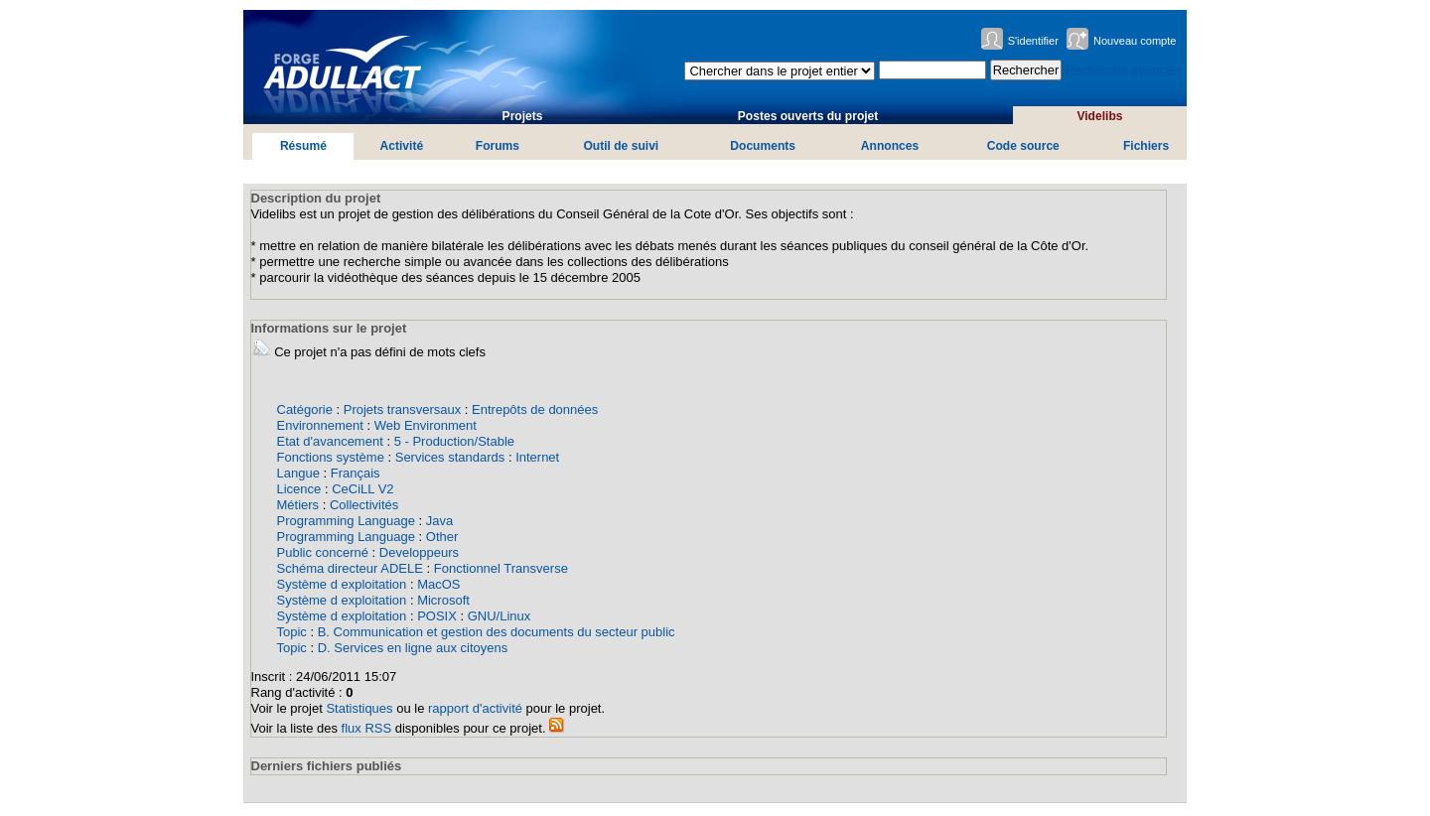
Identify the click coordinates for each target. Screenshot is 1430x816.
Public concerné (323, 552)
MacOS (438, 584)
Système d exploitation (342, 584)
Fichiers (1146, 146)
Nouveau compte (1135, 41)
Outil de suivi (620, 146)
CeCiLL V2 (362, 488)
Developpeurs (419, 552)
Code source (1023, 146)
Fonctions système (330, 457)
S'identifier (1033, 41)
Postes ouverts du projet (808, 116)
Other (442, 536)
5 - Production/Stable (454, 441)
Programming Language (346, 520)
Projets (522, 116)
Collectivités (364, 504)
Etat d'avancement (330, 441)
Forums (497, 146)
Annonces (890, 146)
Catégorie (305, 409)
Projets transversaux (403, 409)
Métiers (298, 504)
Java (439, 520)
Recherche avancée (1123, 70)
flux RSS (367, 728)
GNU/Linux (499, 616)
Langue (298, 473)
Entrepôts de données (535, 409)
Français (355, 473)
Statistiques (359, 708)
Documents (762, 146)
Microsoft (443, 600)
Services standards (450, 457)
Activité (402, 146)
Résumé (303, 146)
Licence (299, 488)
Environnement (320, 425)
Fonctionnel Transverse (501, 568)
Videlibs (1099, 116)
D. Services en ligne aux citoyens (412, 647)
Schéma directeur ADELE (350, 568)
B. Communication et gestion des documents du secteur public (496, 631)
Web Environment (425, 425)
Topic (292, 631)
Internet (537, 457)
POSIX (437, 616)
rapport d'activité (475, 708)
